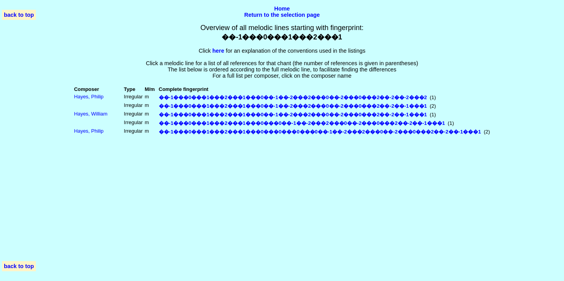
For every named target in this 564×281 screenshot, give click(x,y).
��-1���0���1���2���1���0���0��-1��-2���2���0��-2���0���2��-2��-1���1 (302, 123)
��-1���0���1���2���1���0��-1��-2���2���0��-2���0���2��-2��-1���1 (293, 106)
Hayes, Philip (89, 97)
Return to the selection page (282, 15)
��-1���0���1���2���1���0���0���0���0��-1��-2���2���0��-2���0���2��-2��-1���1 (320, 132)
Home (282, 8)
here (218, 51)
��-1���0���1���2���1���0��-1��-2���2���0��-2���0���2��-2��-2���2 (293, 97)
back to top (19, 15)
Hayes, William (91, 114)
